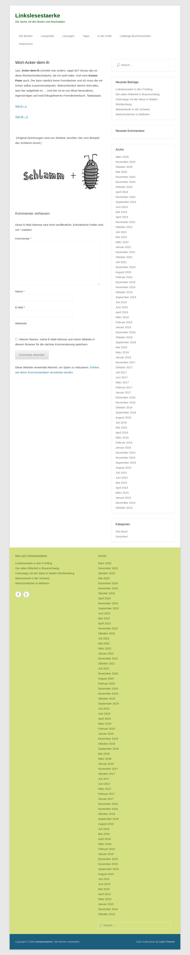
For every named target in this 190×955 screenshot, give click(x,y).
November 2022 (125, 222)
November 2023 (125, 196)
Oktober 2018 (124, 337)
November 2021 (125, 252)
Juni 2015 (122, 477)
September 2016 (126, 412)
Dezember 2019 (125, 282)
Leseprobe (47, 36)
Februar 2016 (124, 442)
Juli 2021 (121, 262)
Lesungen (68, 36)
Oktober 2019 (124, 292)
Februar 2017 (124, 387)
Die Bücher (26, 36)
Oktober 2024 (124, 186)
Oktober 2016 (124, 407)
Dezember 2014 (125, 502)
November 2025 (125, 161)
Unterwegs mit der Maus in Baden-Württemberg (44, 573)
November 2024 (125, 181)
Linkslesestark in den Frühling (134, 89)
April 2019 (122, 312)
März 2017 (122, 382)
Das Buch (122, 531)
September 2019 (126, 297)
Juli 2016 (121, 422)
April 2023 (122, 217)
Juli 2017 (121, 372)
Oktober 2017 (124, 367)
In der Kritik (105, 36)
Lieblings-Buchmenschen (135, 36)
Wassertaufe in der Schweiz (133, 109)
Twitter (26, 594)
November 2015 (125, 457)
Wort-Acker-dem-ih (32, 62)
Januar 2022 (123, 247)
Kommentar (23, 238)
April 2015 (122, 487)
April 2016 (122, 432)
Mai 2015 (121, 482)
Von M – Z (21, 116)
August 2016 (123, 417)
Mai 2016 (121, 427)
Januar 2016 (123, 447)
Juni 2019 (122, 307)
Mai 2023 (121, 212)
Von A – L (21, 106)
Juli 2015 (121, 472)
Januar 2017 (123, 392)
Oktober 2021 (124, 257)
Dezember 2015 (125, 452)
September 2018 (126, 342)
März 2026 (122, 156)
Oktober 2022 (124, 227)
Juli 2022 (121, 232)
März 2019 (122, 317)
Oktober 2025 (124, 166)
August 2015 (123, 467)
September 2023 (126, 201)
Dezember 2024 (125, 176)
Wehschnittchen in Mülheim (133, 114)
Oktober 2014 (124, 507)
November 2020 (125, 267)
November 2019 (125, 287)
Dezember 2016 (125, 397)
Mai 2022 (121, 237)
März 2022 (122, 242)
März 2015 (122, 492)
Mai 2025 (121, 171)
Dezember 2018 (125, 332)
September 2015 (126, 462)
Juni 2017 (122, 377)
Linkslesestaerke (37, 15)
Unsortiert (122, 536)
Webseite (21, 323)
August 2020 (123, 272)
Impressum (26, 43)
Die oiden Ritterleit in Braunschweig (138, 94)
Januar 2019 (123, 327)
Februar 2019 (124, 322)
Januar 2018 (123, 357)
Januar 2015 (123, 497)
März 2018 (122, 352)
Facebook (18, 594)
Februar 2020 (124, 277)
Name (19, 291)
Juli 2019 (121, 302)
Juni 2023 (122, 206)
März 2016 (122, 437)
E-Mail (20, 307)
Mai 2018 (121, 347)
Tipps (86, 36)
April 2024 (122, 191)
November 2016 (125, 402)
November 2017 (125, 362)
